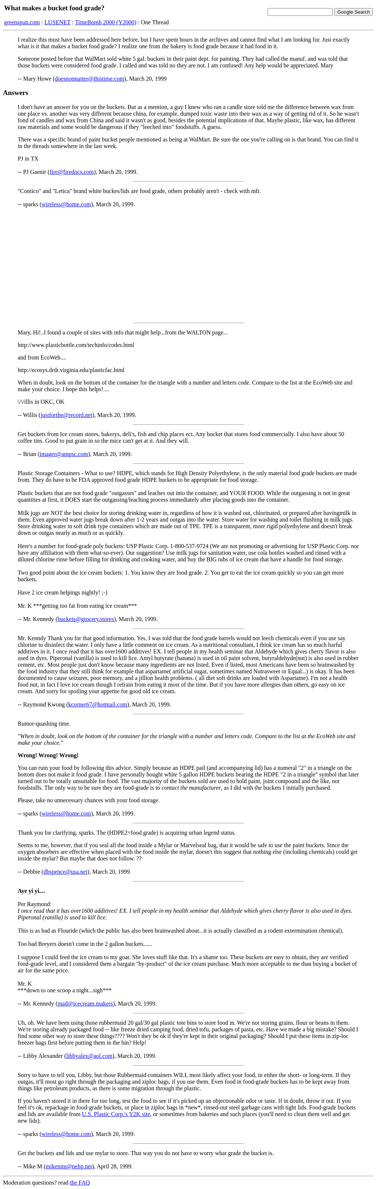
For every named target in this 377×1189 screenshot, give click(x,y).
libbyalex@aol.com (89, 1056)
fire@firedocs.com (72, 172)
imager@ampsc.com (64, 454)
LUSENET (58, 22)
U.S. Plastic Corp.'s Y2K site (116, 1114)
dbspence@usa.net (65, 872)
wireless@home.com (66, 204)
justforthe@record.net (66, 415)
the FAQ (80, 1182)
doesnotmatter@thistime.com (89, 79)
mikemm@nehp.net (69, 1166)
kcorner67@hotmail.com (97, 704)
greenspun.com (22, 22)
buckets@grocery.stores (85, 619)
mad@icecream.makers (85, 1003)
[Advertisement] (188, 265)
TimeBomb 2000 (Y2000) (106, 22)
